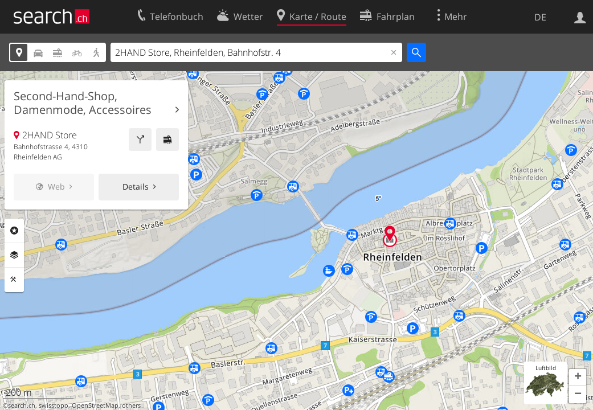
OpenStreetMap (95, 405)
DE (540, 17)
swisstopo (53, 405)
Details (135, 186)
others (131, 405)
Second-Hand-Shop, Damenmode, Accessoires (83, 103)
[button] (577, 377)
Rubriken (14, 231)
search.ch (21, 405)
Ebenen (14, 255)
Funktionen (14, 280)
